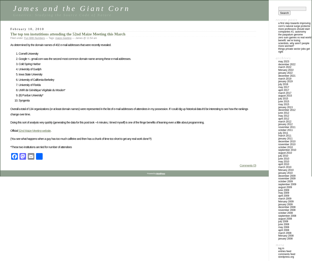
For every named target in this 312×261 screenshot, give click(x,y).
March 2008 (284, 233)
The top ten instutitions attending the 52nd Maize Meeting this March (67, 34)
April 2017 (283, 90)
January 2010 (285, 173)
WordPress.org (286, 256)
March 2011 (284, 135)
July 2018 (283, 84)
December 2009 (286, 175)
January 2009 (285, 204)
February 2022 (286, 70)
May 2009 (283, 192)
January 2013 (285, 107)
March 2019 (284, 78)
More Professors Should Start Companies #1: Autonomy (294, 30)
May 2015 (283, 104)
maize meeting (63, 38)
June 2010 (283, 158)
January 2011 (285, 138)
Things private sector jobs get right (294, 50)
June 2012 (283, 112)
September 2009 (287, 184)
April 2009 (283, 195)
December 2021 (286, 75)
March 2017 (284, 93)
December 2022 (286, 64)
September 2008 (287, 215)
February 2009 (286, 201)
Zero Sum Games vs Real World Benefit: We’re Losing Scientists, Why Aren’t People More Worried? (294, 41)
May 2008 (283, 227)
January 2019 (285, 81)
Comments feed (286, 254)
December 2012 (286, 110)
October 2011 (285, 130)
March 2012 (284, 121)
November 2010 (286, 144)
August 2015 (285, 95)
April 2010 (283, 164)
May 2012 (283, 115)
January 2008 (285, 238)
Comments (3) (248, 165)
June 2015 (283, 101)
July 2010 (283, 155)
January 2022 (285, 72)
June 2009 (283, 190)
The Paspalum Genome (290, 34)
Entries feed (284, 251)
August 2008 (285, 218)
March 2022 (284, 67)
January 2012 (285, 124)
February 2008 (286, 235)
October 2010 (285, 147)
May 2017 (283, 87)
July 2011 (283, 133)
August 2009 (285, 187)
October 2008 (285, 212)
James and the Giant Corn (71, 8)
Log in (281, 248)
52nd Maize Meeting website (34, 130)
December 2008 (286, 207)
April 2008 (283, 230)
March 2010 (284, 167)
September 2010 (287, 150)
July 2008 (283, 221)
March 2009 (284, 198)
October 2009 (285, 181)
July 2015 (283, 98)
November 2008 (286, 210)
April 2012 (283, 118)
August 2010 (285, 152)
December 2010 (286, 141)
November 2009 (286, 178)
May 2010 (283, 161)
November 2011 (286, 127)
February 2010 (286, 170)
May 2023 (283, 61)
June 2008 (283, 224)
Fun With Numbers (34, 38)
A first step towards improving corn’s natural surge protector (294, 25)
